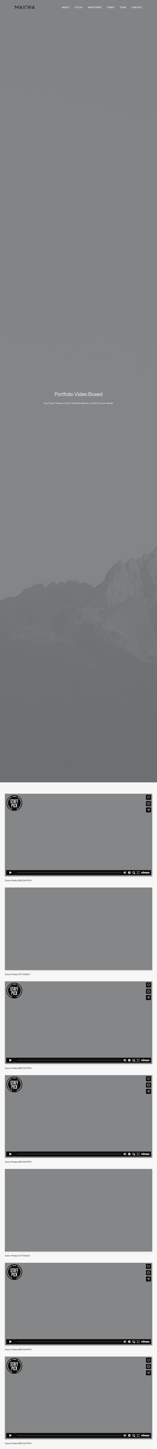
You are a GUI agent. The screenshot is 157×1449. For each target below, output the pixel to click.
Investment (95, 7)
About (66, 7)
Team (123, 7)
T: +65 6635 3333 (91, 1424)
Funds (110, 7)
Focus (79, 7)
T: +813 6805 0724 (127, 1424)
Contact (136, 7)
